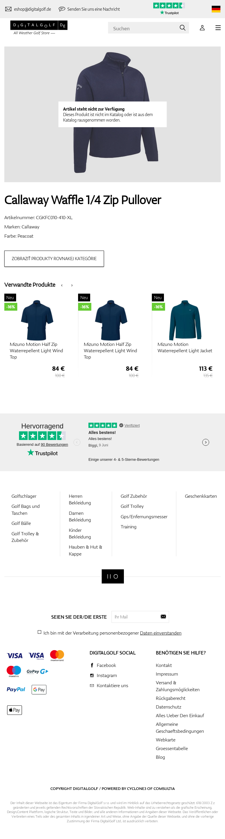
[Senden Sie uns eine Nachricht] (89, 9)
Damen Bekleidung (80, 517)
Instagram (107, 677)
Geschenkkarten (201, 497)
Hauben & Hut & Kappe (85, 551)
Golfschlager (24, 497)
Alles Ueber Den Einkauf (180, 717)
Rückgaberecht (171, 699)
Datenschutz (168, 708)
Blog (160, 758)
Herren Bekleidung (80, 500)
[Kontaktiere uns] (27, 9)
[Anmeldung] (202, 27)
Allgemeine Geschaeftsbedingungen (180, 729)
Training (129, 528)
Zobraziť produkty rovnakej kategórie (54, 258)
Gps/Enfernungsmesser (144, 518)
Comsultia (164, 790)
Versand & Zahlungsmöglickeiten (178, 687)
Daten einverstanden (160, 634)
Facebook (106, 666)
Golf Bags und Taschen (26, 510)
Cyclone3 (136, 790)
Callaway (30, 226)
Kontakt (164, 666)
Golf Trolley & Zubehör (25, 538)
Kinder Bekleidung (80, 534)
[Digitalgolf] (113, 578)
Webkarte (165, 741)
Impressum (167, 675)
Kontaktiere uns (112, 687)
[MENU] (218, 27)
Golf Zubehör (134, 497)
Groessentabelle (172, 750)
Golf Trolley (132, 507)
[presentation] (61, 284)
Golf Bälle (21, 524)
